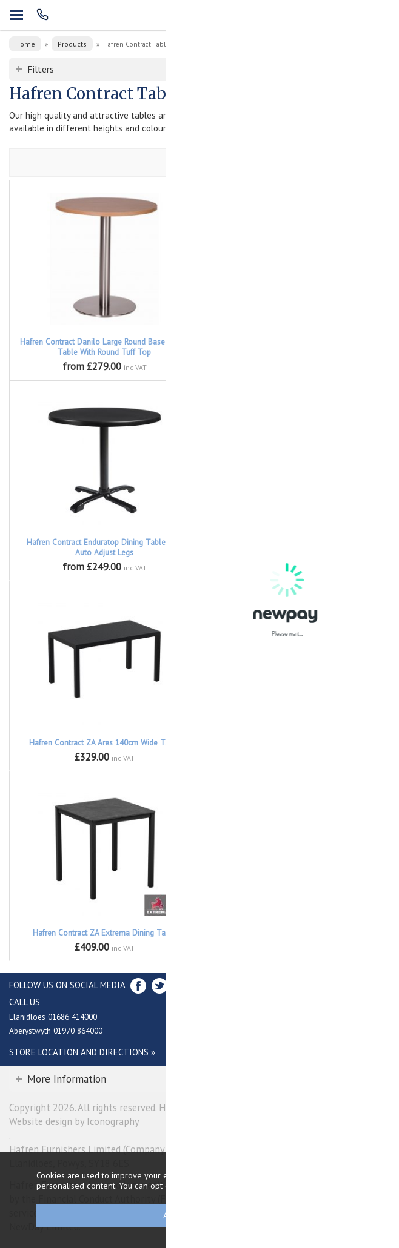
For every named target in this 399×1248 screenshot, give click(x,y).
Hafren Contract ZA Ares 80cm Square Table (295, 743)
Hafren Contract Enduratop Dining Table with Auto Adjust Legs (105, 547)
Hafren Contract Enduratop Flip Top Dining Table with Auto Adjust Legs (295, 547)
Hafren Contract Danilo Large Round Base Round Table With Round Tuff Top (104, 347)
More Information (66, 1079)
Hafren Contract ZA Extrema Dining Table (104, 933)
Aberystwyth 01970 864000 (55, 1030)
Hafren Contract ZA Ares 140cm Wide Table (104, 743)
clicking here (308, 1185)
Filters (40, 69)
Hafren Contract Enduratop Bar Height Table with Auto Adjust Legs (295, 347)
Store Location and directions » (82, 1052)
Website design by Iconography (74, 1121)
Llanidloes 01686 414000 (53, 1016)
